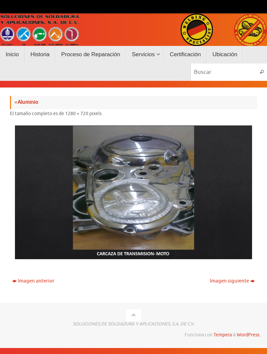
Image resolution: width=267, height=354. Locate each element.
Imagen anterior (33, 281)
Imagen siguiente (232, 281)
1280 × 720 (76, 113)
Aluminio (26, 102)
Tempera (223, 335)
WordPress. (248, 335)
